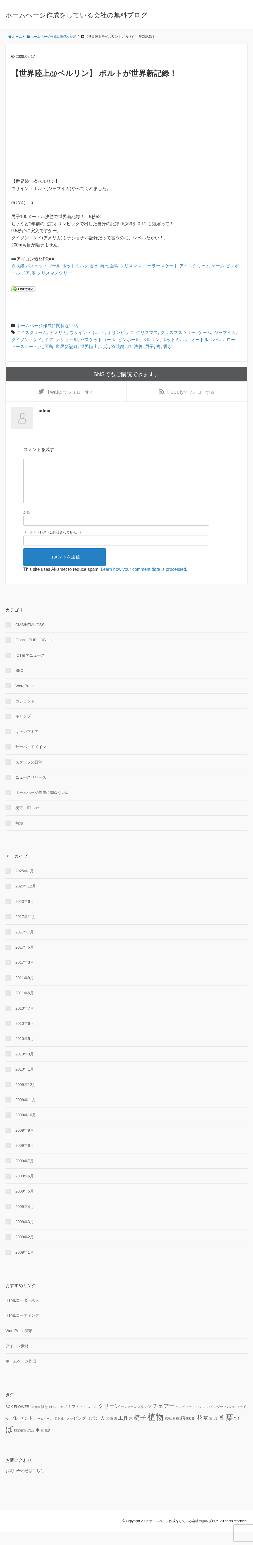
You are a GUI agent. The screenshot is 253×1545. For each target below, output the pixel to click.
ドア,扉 (28, 273)
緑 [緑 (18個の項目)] (188, 1430)
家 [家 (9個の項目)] (115, 1431)
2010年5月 (24, 1051)
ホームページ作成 (20, 1374)
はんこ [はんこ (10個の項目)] (54, 1419)
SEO (19, 683)
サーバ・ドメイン (30, 759)
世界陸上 (89, 346)
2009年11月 (25, 1112)
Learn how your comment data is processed (143, 582)
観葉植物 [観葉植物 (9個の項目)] (20, 1443)
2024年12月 (25, 899)
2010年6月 (24, 1036)
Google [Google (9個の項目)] (35, 1419)
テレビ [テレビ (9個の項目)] (180, 1419)
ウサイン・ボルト (87, 332)
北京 (104, 346)
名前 (26, 525)
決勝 (138, 346)
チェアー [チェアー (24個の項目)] (163, 1419)
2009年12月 (25, 1097)
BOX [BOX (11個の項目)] (9, 1420)
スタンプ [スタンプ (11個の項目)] (144, 1420)
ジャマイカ (225, 332)
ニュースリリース (30, 790)
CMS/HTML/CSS (30, 637)
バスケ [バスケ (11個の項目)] (229, 1420)
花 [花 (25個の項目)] (199, 1430)
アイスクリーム (194, 266)
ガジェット (25, 714)
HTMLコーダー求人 (22, 1313)
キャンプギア (26, 744)
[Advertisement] (126, 128)
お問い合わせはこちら (24, 1483)
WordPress (24, 698)
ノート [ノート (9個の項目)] (190, 1419)
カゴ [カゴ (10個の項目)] (63, 1419)
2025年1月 (24, 883)
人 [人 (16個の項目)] (102, 1430)
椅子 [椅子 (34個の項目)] (140, 1430)
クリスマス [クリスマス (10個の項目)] (88, 1419)
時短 (19, 836)
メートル (199, 339)
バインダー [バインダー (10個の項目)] (215, 1419)
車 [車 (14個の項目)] (37, 1443)
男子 (149, 346)
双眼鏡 (17, 266)
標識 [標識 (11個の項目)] (168, 1431)
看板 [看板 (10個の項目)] (176, 1431)
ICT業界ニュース (30, 668)
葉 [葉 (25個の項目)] (222, 1430)
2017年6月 (24, 960)
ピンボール (129, 339)
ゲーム (204, 332)
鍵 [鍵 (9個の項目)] (42, 1443)
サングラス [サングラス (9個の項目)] (128, 1419)
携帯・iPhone (27, 820)
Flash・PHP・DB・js (33, 653)
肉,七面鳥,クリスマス (121, 266)
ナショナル (67, 339)
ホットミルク (75, 266)
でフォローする (70, 394)
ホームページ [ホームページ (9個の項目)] (43, 1431)
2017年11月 (25, 929)
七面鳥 (46, 346)
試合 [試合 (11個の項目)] (30, 1443)
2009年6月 (24, 1188)
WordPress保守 (18, 1343)
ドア (49, 339)
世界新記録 (67, 346)
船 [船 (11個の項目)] (194, 1431)
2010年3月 (24, 1067)
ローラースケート (160, 266)
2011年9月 (24, 990)
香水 (94, 266)
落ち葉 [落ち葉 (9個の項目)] (213, 1431)
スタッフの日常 (28, 775)
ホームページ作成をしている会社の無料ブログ (76, 15)
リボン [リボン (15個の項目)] (93, 1431)
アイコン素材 (17, 1358)
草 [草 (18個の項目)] (205, 1430)
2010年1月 (24, 1082)
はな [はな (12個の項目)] (44, 1420)
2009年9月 (24, 1143)
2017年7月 (24, 945)
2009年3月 (24, 1234)
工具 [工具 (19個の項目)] (123, 1430)
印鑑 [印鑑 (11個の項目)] (109, 1431)
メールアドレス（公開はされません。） (53, 545)
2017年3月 (24, 975)
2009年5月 (24, 1204)
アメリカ (58, 332)
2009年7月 (24, 1173)
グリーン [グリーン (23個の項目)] (109, 1419)
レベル (217, 339)
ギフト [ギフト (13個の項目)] (73, 1419)
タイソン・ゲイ (26, 339)
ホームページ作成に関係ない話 (47, 325)
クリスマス (147, 332)
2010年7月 (24, 1021)
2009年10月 (25, 1128)
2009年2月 (24, 1250)
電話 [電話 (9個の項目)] (48, 1443)
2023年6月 (24, 914)
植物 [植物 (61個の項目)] (155, 1429)
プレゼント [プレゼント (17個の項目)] (21, 1430)
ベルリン (151, 339)
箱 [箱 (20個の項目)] (182, 1430)
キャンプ (23, 729)
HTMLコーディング (22, 1328)
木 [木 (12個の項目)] (131, 1431)
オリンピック (120, 332)
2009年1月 (24, 1265)
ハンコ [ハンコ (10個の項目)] (201, 1419)
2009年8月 (24, 1158)
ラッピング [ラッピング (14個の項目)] (75, 1431)
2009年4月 (24, 1219)
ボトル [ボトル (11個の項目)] (59, 1431)
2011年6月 (24, 1006)
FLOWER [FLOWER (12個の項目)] (21, 1420)
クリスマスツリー (54, 273)
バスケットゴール (43, 266)
